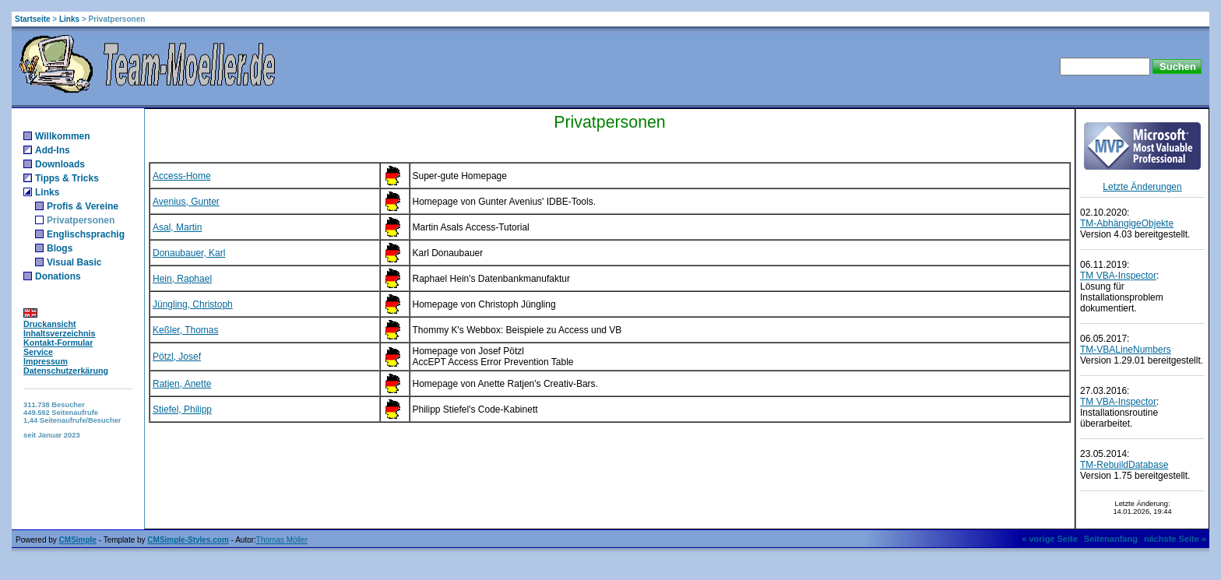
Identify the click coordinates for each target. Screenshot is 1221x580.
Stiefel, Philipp (182, 409)
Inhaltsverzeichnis (59, 333)
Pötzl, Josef (177, 356)
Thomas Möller (282, 540)
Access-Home (182, 175)
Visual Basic (74, 262)
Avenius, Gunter (186, 201)
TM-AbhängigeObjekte (1126, 223)
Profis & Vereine (82, 206)
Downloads (60, 164)
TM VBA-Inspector (1118, 275)
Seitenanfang (1111, 538)
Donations (58, 276)
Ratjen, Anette (182, 383)
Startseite (33, 19)
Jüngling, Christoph (193, 304)
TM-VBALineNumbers (1125, 349)
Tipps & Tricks (67, 178)
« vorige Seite (1050, 538)
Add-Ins (52, 150)
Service (38, 352)
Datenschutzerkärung (65, 370)
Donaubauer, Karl (189, 253)
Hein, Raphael (182, 278)
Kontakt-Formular (58, 342)
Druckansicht (49, 324)
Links (69, 19)
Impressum (45, 361)
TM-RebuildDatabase (1124, 464)
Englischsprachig (86, 234)
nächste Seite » (1175, 538)
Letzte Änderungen (1142, 186)
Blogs (59, 248)
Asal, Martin (177, 227)
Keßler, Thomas (185, 330)
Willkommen (62, 136)
